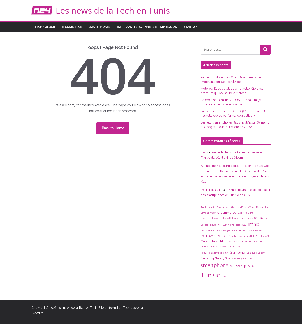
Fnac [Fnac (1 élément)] (242, 218)
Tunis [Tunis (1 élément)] (251, 266)
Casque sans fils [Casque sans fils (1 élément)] (225, 207)
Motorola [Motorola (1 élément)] (238, 241)
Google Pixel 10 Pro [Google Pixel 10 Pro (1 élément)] (211, 224)
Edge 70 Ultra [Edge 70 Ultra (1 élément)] (245, 213)
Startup (190, 27)
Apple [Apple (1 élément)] (204, 207)
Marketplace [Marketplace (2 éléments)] (209, 241)
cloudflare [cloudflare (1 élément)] (241, 207)
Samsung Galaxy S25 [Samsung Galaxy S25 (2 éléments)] (215, 258)
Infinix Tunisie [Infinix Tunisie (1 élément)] (234, 236)
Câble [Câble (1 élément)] (251, 207)
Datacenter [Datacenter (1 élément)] (262, 207)
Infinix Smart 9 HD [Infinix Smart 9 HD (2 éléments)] (213, 235)
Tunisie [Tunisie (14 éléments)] (211, 275)
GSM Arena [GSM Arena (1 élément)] (228, 224)
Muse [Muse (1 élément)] (248, 241)
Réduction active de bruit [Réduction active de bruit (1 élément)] (214, 252)
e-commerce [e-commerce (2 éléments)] (226, 212)
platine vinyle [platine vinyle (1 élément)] (235, 246)
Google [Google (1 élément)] (263, 218)
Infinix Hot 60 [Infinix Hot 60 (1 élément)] (239, 230)
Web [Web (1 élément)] (225, 276)
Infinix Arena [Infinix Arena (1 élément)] (207, 230)
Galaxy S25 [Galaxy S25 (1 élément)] (252, 218)
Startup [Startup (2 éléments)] (241, 266)
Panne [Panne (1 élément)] (222, 246)
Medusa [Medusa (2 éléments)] (226, 241)
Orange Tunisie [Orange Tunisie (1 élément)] (209, 246)
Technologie (45, 27)
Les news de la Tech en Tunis (113, 10)
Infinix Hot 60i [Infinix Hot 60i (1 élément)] (255, 230)
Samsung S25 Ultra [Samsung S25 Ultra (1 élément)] (242, 258)
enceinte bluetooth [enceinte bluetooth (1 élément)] (211, 218)
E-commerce (72, 27)
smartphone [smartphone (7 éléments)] (214, 265)
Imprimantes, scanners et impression (147, 27)
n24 (203, 152)
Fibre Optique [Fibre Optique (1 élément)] (230, 218)
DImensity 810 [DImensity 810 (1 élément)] (208, 213)
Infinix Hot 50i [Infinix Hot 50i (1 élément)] (223, 230)
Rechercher (265, 49)
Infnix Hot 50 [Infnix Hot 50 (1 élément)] (250, 236)
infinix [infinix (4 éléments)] (253, 224)
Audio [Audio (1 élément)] (212, 207)
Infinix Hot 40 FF (212, 189)
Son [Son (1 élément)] (232, 266)
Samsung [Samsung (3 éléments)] (237, 252)
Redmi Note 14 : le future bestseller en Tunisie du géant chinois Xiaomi (235, 176)
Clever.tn (37, 313)
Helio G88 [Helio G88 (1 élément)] (241, 224)
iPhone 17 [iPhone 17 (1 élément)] (264, 236)
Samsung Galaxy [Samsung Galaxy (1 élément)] (256, 252)
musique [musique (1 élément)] (257, 241)
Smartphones (100, 27)
